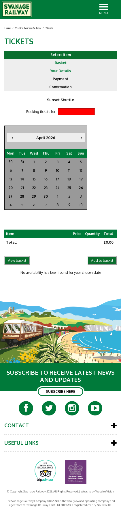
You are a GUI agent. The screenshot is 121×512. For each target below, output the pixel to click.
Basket (61, 63)
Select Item (60, 55)
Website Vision (104, 491)
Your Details (60, 71)
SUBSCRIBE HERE (60, 391)
